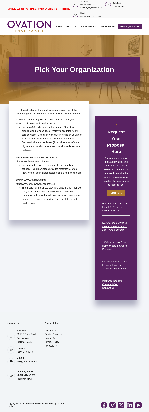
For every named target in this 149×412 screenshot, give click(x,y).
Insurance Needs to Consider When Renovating (112, 284)
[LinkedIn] (130, 405)
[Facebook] (104, 405)
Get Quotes (51, 330)
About (71, 26)
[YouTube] (138, 405)
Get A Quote (129, 26)
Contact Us (50, 338)
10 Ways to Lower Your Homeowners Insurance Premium (114, 246)
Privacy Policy (52, 342)
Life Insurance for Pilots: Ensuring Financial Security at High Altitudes (115, 265)
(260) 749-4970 (119, 6)
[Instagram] (112, 405)
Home (58, 26)
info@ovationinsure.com (90, 16)
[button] (116, 193)
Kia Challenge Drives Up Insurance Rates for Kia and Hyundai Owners (115, 226)
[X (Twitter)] (121, 405)
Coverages (89, 26)
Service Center (109, 26)
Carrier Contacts (53, 334)
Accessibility (51, 345)
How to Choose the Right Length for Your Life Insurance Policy (115, 207)
